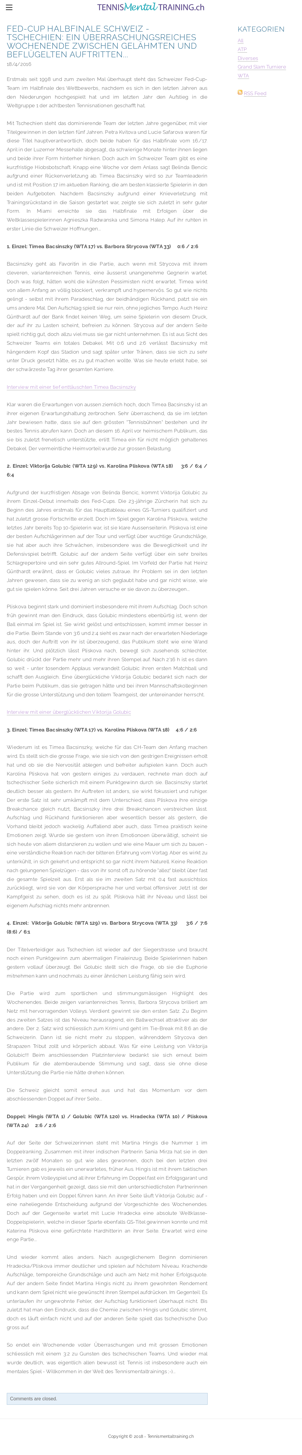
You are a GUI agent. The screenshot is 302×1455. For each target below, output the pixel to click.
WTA (243, 76)
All (241, 40)
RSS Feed (255, 93)
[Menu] (10, 7)
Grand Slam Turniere (262, 67)
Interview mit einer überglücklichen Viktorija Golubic (69, 712)
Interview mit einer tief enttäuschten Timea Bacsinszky (71, 387)
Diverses (248, 58)
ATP (242, 49)
